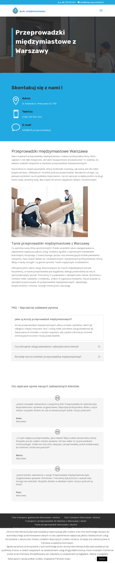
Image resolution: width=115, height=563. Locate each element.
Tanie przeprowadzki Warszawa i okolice (55, 524)
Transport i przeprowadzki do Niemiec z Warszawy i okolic (56, 521)
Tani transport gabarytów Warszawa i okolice (36, 517)
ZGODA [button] (102, 558)
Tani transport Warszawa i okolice (82, 517)
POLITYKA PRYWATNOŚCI (83, 558)
